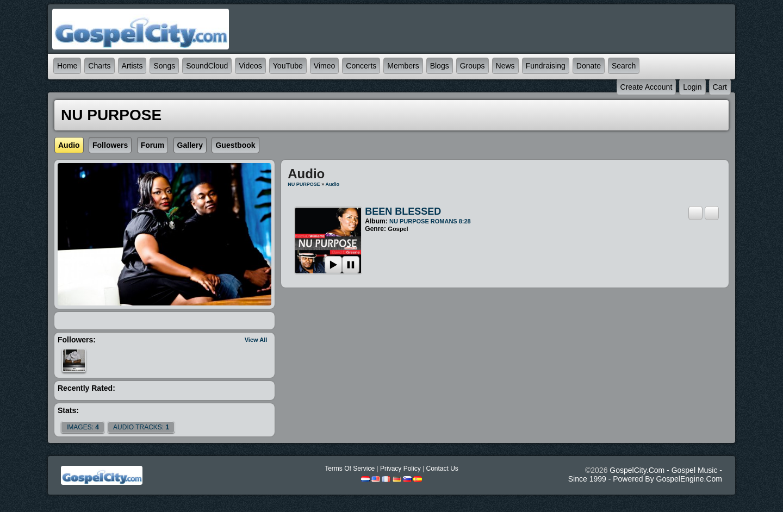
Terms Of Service (350, 468)
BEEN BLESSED (403, 211)
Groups (472, 65)
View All (256, 339)
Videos (250, 65)
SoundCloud (207, 65)
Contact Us (442, 468)
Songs (164, 65)
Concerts (361, 65)
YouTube (288, 65)
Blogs (439, 65)
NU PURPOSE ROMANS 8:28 (430, 221)
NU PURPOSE (304, 184)
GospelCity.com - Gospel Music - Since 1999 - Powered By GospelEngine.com (645, 474)
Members (403, 65)
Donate (588, 65)
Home (67, 65)
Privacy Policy (400, 468)
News (505, 65)
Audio (332, 184)
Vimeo (324, 65)
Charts (99, 65)
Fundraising (546, 65)
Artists (132, 65)
